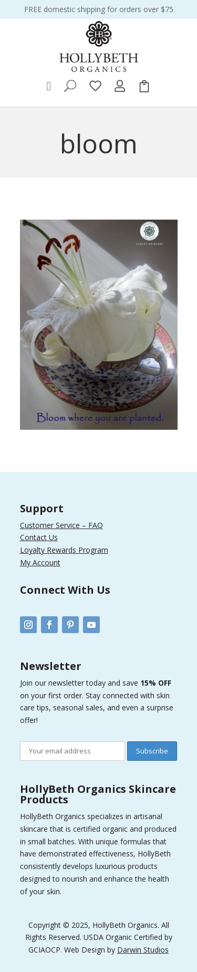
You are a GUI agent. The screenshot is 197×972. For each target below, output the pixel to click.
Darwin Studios (143, 950)
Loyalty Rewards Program (64, 550)
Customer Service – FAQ (61, 525)
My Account (40, 562)
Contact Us (39, 537)
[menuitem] (49, 86)
